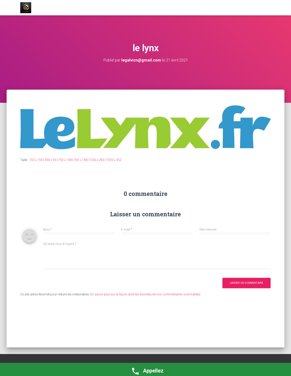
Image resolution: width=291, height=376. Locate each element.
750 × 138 (65, 160)
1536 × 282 (96, 160)
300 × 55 (50, 160)
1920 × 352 (113, 160)
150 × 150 (36, 160)
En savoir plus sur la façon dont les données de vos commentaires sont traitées (145, 294)
